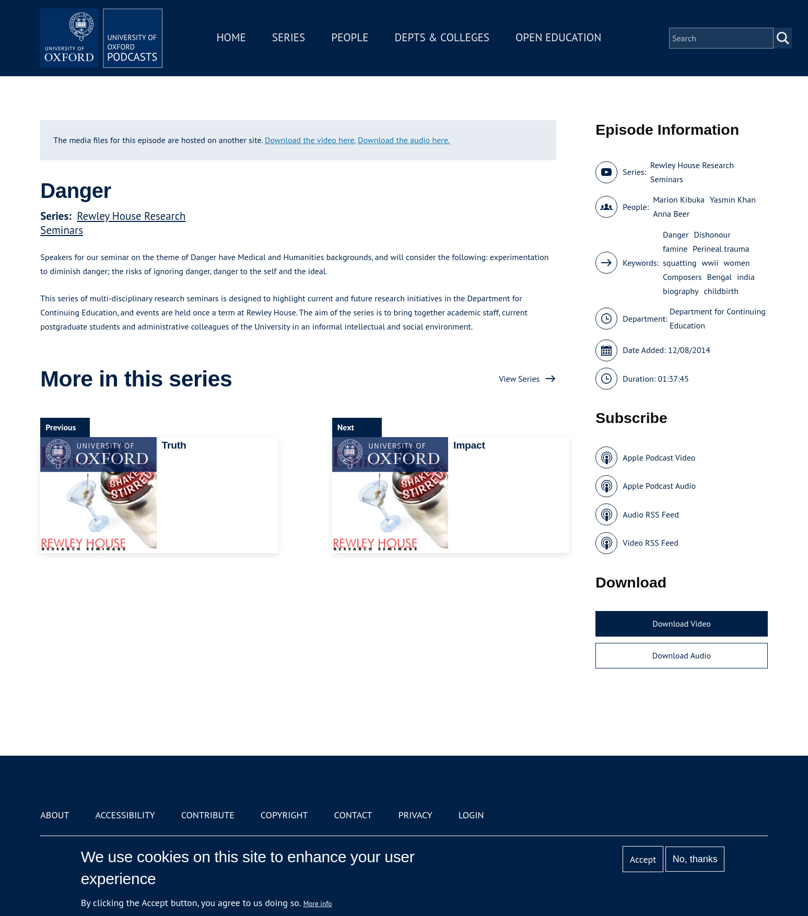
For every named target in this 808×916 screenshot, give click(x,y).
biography (680, 291)
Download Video (681, 623)
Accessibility (125, 815)
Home (232, 38)
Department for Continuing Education (718, 318)
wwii (709, 262)
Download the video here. (310, 140)
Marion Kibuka (679, 199)
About (54, 815)
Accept (643, 859)
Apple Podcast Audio (659, 485)
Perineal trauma (721, 248)
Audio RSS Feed (650, 514)
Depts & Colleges (443, 38)
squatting (679, 262)
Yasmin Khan (733, 199)
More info (317, 903)
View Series (519, 378)
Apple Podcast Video (659, 457)
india (746, 277)
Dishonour (712, 234)
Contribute (208, 815)
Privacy (415, 815)
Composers (682, 277)
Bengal (719, 277)
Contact (353, 815)
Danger (675, 234)
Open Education (560, 38)
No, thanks (695, 859)
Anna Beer (671, 213)
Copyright (284, 815)
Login (471, 815)
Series (289, 38)
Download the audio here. (404, 140)
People (351, 38)
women (737, 262)
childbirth (721, 291)
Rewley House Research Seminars (692, 172)
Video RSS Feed (650, 542)
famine (675, 248)
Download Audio (681, 655)
